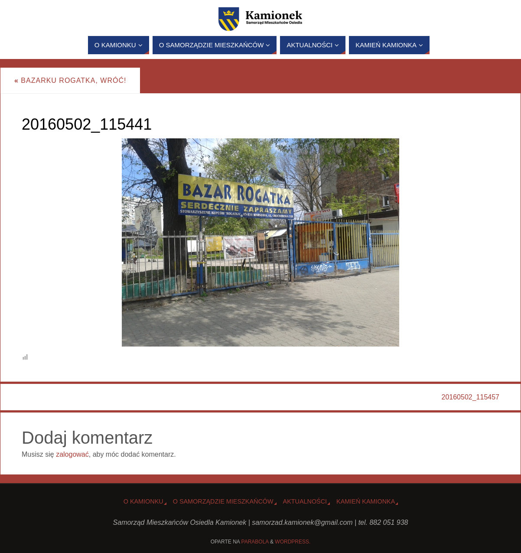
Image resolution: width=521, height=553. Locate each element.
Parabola (255, 542)
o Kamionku (143, 501)
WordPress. (292, 542)
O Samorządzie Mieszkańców (223, 501)
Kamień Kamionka (365, 501)
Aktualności (305, 501)
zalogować (72, 454)
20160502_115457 (470, 397)
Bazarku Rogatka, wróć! (70, 80)
